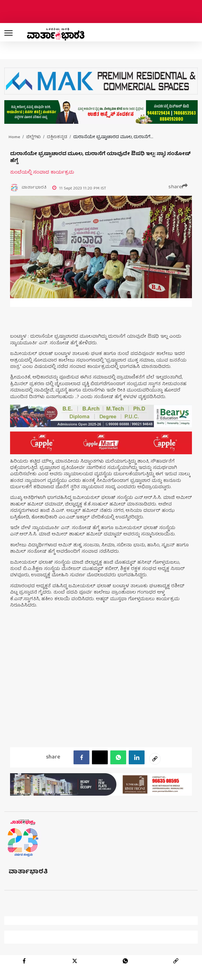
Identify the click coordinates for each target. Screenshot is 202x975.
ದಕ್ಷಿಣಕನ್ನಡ (57, 137)
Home (14, 137)
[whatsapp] (125, 961)
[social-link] (155, 759)
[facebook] (81, 757)
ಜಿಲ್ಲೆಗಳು (33, 137)
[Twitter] (100, 757)
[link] (176, 961)
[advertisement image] (101, 416)
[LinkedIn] (136, 757)
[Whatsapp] (118, 757)
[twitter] (74, 961)
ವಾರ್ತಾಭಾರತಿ (28, 872)
